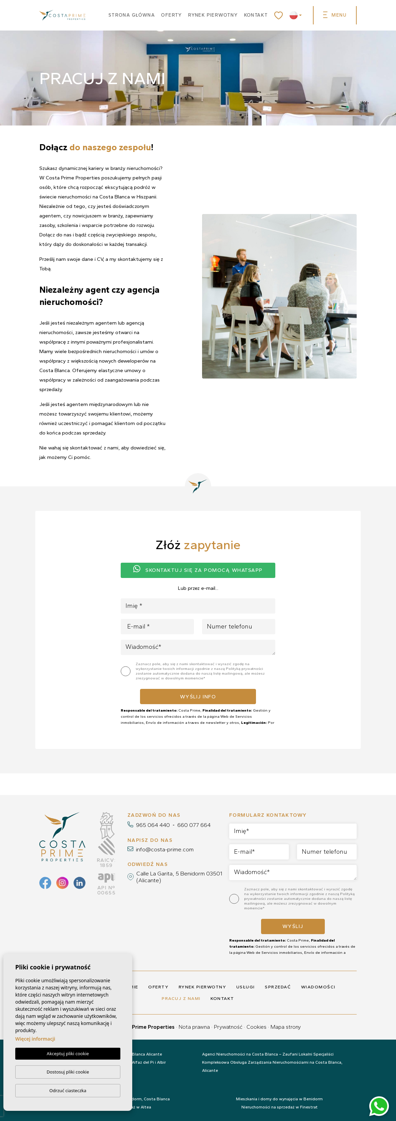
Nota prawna (194, 1027)
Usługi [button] (245, 986)
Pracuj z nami (181, 998)
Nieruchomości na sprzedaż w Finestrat (279, 1107)
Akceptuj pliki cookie (68, 1054)
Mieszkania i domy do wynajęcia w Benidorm (279, 1099)
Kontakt (256, 15)
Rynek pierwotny (213, 15)
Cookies (256, 1027)
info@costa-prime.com (165, 849)
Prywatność (228, 1027)
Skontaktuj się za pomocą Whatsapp (198, 569)
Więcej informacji (35, 1039)
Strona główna (131, 15)
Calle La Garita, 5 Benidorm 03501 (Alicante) (179, 877)
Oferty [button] (171, 15)
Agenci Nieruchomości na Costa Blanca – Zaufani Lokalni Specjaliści (268, 1054)
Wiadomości (318, 986)
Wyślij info (198, 697)
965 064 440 (153, 825)
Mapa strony (286, 1027)
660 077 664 (194, 825)
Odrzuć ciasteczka (67, 1090)
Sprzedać (278, 986)
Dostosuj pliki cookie (67, 1072)
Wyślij (292, 926)
